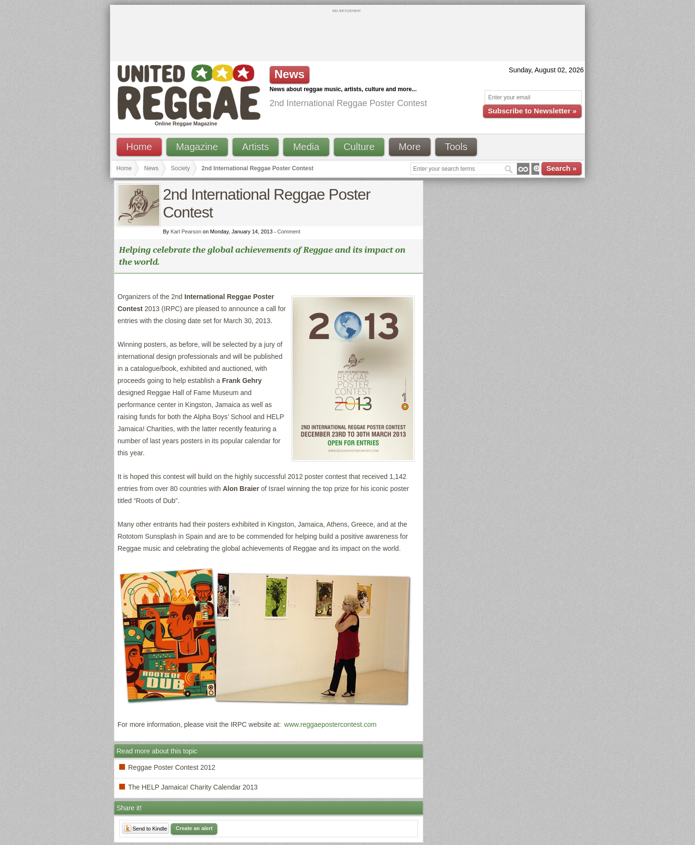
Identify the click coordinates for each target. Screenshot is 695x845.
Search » (561, 168)
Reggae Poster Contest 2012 (172, 767)
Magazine (197, 146)
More (410, 146)
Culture (359, 146)
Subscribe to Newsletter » (532, 111)
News (151, 168)
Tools (456, 146)
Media (306, 146)
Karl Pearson (185, 231)
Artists (255, 146)
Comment (289, 231)
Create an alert (194, 828)
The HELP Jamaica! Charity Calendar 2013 (193, 787)
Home (139, 146)
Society (180, 168)
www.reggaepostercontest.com (330, 724)
